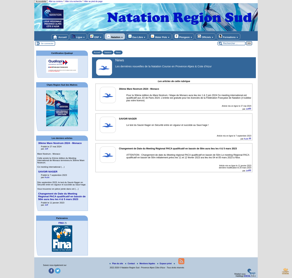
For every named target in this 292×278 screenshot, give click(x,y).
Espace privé (164, 264)
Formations (228, 36)
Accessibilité (41, 2)
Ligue (78, 36)
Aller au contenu (56, 1)
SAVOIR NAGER (47, 171)
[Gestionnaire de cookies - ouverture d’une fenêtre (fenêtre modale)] (285, 271)
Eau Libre (137, 36)
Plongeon (183, 36)
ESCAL (247, 276)
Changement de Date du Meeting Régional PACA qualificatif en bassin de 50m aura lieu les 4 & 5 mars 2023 (62, 196)
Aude (246, 139)
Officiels (205, 36)
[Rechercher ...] (231, 43)
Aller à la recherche (73, 1)
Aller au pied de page (93, 1)
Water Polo (160, 36)
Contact (130, 264)
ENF (95, 36)
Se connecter (47, 43)
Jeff (247, 109)
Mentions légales (146, 264)
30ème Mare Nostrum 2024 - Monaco (60, 143)
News (118, 52)
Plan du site (116, 264)
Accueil (60, 37)
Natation (115, 36)
